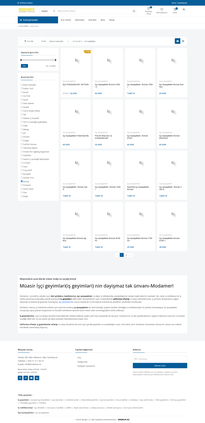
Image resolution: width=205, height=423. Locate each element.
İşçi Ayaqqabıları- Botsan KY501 (137, 137)
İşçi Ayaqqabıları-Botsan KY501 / (169, 239)
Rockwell (27, 174)
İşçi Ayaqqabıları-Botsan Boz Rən (171, 85)
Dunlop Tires (28, 177)
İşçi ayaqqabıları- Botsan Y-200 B (170, 188)
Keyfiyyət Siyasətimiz (86, 366)
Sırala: (43, 41)
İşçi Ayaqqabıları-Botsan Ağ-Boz (75, 239)
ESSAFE (26, 137)
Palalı (25, 125)
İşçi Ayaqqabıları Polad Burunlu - (76, 137)
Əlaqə (112, 20)
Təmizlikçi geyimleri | (29, 402)
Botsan (26, 181)
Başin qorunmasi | (82, 407)
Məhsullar (79, 20)
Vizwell (26, 107)
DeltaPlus (27, 155)
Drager (26, 140)
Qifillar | (70, 407)
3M (24, 114)
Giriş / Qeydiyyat (179, 2)
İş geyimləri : (24, 399)
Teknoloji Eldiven (30, 148)
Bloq (103, 20)
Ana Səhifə (66, 20)
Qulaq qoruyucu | (99, 407)
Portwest (27, 185)
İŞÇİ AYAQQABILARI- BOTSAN (76, 84)
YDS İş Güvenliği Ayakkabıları (35, 122)
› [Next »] (130, 255)
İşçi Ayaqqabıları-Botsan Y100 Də (139, 239)
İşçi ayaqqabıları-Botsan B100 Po (107, 239)
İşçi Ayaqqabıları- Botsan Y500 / (140, 85)
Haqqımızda (82, 362)
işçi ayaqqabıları (42, 412)
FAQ (79, 357)
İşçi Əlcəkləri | (40, 407)
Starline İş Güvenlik (31, 118)
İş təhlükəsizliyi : (26, 407)
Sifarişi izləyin (25, 2)
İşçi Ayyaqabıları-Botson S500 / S (107, 85)
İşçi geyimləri (65, 302)
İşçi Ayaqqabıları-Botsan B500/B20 (169, 137)
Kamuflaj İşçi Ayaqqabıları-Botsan (138, 188)
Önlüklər (42, 402)
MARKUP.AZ (123, 419)
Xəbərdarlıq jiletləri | (90, 399)
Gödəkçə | (135, 399)
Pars (25, 192)
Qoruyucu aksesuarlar (133, 407)
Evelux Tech (28, 88)
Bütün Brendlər (29, 85)
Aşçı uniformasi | (147, 399)
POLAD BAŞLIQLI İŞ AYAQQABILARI (103, 137)
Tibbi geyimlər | (162, 399)
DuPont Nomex (29, 144)
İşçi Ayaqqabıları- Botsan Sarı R (75, 188)
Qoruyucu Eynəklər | (56, 407)
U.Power (26, 163)
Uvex (25, 166)
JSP (24, 133)
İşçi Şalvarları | (59, 399)
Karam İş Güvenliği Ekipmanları (36, 159)
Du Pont (26, 96)
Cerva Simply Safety (31, 111)
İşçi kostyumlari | (108, 399)
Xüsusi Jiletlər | (123, 399)
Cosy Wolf (27, 170)
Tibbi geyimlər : (25, 395)
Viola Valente (28, 103)
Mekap (26, 129)
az (184, 9)
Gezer (25, 99)
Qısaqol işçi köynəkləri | (41, 399)
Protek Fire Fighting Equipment (36, 151)
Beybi (25, 196)
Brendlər (93, 20)
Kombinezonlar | (73, 399)
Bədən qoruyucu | (115, 407)
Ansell (25, 92)
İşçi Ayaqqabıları (69, 81)
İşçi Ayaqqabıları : (26, 412)
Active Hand (28, 189)
